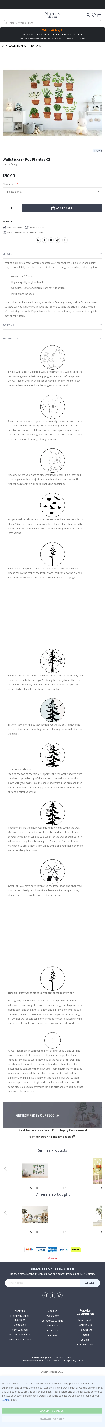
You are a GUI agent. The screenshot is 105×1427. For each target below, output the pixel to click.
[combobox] (52, 22)
